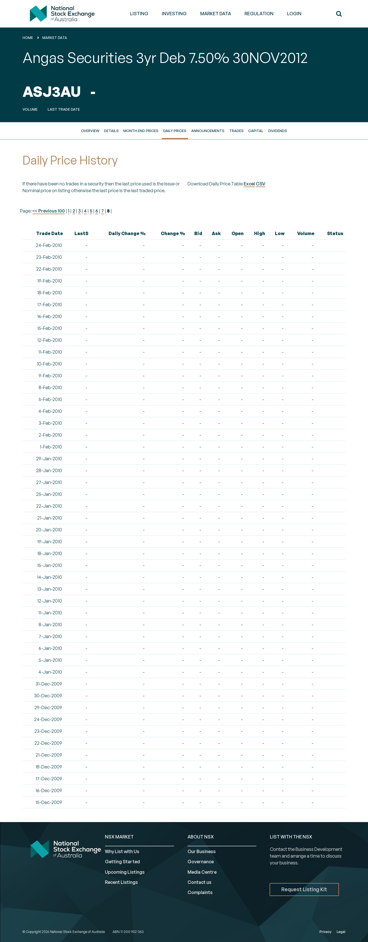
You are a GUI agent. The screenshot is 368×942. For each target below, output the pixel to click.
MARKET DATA (215, 13)
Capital (255, 130)
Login (294, 13)
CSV (260, 184)
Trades (236, 130)
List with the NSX (291, 837)
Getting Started (122, 861)
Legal (341, 932)
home (28, 38)
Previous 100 (51, 211)
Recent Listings (121, 882)
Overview (90, 130)
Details (111, 130)
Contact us (199, 882)
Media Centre (202, 872)
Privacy (325, 932)
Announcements (207, 130)
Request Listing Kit (304, 889)
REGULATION (259, 13)
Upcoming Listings (125, 872)
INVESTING (174, 13)
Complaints (200, 892)
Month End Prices (140, 130)
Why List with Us (122, 851)
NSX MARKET (119, 837)
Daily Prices (174, 130)
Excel (249, 184)
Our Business (202, 851)
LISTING (139, 13)
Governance (201, 861)
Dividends (277, 130)
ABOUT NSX (201, 837)
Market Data (54, 38)
